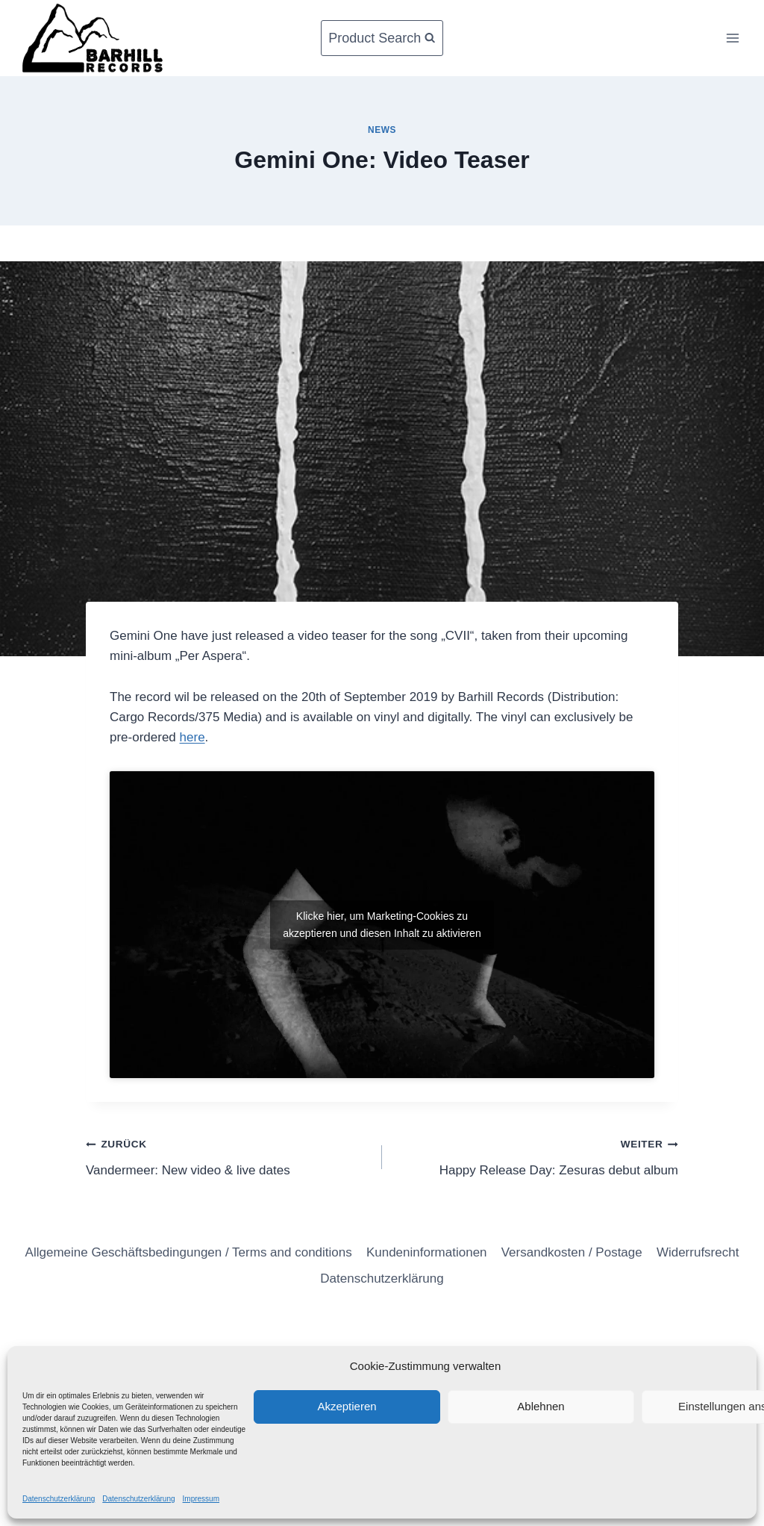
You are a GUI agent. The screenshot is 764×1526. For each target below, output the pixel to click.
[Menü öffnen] (732, 37)
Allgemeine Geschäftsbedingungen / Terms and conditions (188, 1252)
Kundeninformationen (426, 1252)
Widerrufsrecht (698, 1252)
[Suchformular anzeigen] (381, 38)
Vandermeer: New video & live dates (227, 1155)
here (192, 737)
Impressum (201, 1499)
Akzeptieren (346, 1406)
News (382, 130)
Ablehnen (540, 1406)
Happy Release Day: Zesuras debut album (536, 1155)
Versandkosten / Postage (571, 1252)
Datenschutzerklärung (58, 1499)
